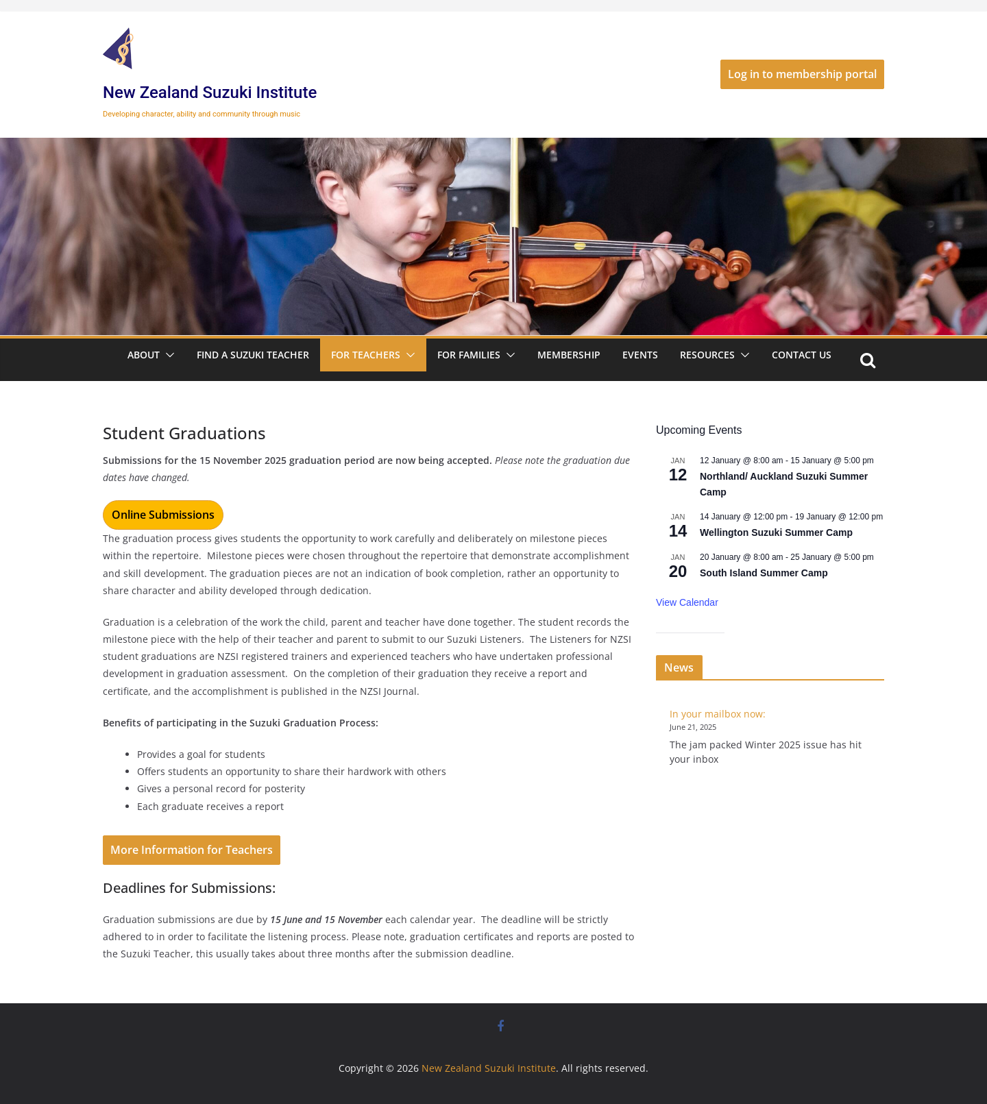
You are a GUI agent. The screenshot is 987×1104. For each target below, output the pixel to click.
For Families (468, 354)
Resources (707, 354)
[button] (167, 355)
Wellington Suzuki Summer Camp (776, 532)
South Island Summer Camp (764, 572)
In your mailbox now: (718, 713)
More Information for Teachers (191, 849)
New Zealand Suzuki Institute (210, 92)
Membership (568, 354)
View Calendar (687, 602)
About (143, 354)
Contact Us (801, 354)
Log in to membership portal (802, 74)
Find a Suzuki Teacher (253, 354)
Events (640, 354)
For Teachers (365, 354)
